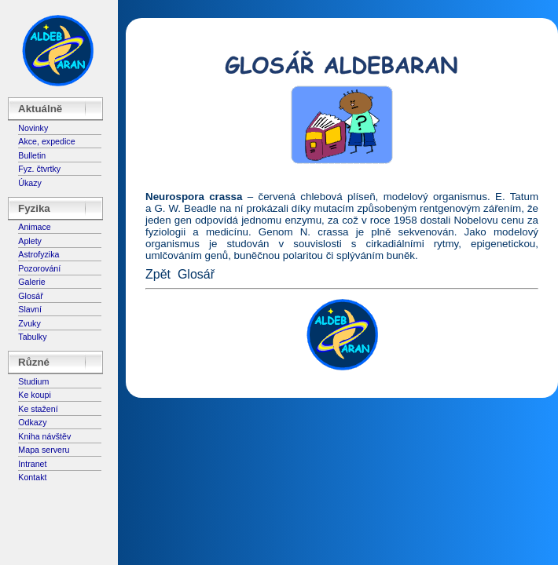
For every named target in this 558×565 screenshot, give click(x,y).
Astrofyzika (38, 254)
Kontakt (32, 477)
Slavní (30, 309)
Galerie (31, 281)
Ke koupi (34, 394)
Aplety (30, 241)
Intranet (32, 463)
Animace (34, 226)
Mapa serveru (43, 449)
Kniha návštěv (44, 436)
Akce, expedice (46, 141)
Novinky (33, 128)
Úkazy (30, 183)
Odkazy (32, 422)
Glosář (30, 296)
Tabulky (32, 336)
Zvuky (29, 323)
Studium (33, 381)
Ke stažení (37, 409)
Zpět (158, 274)
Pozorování (39, 268)
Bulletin (32, 155)
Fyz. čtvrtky (39, 168)
